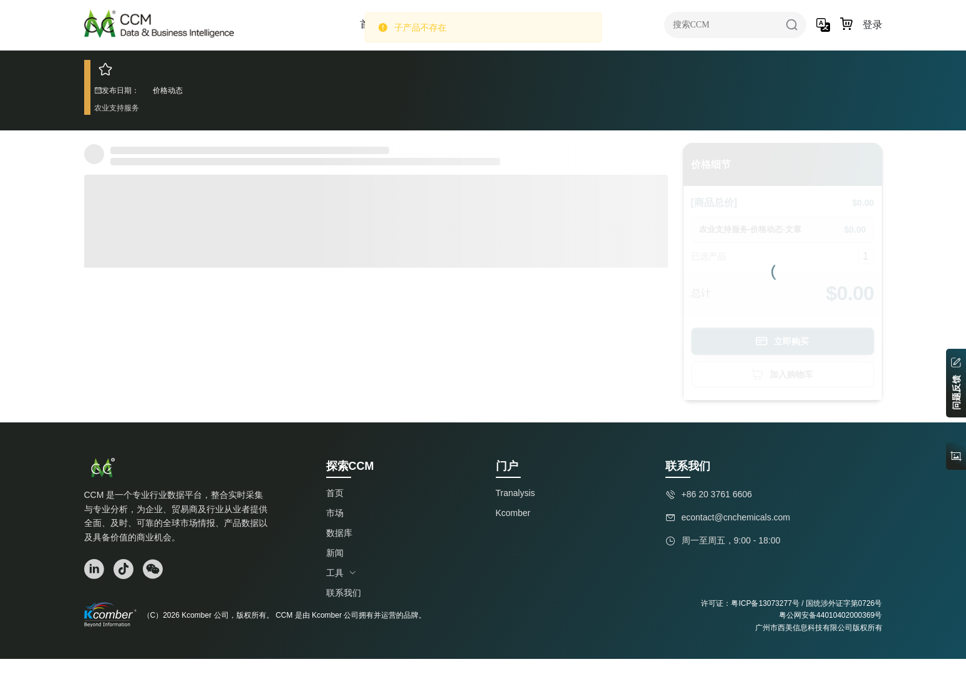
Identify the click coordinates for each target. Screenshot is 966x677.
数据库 (339, 533)
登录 (872, 24)
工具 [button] (341, 573)
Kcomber (513, 513)
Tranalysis (515, 493)
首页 (335, 493)
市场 (335, 513)
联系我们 (343, 593)
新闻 (335, 553)
